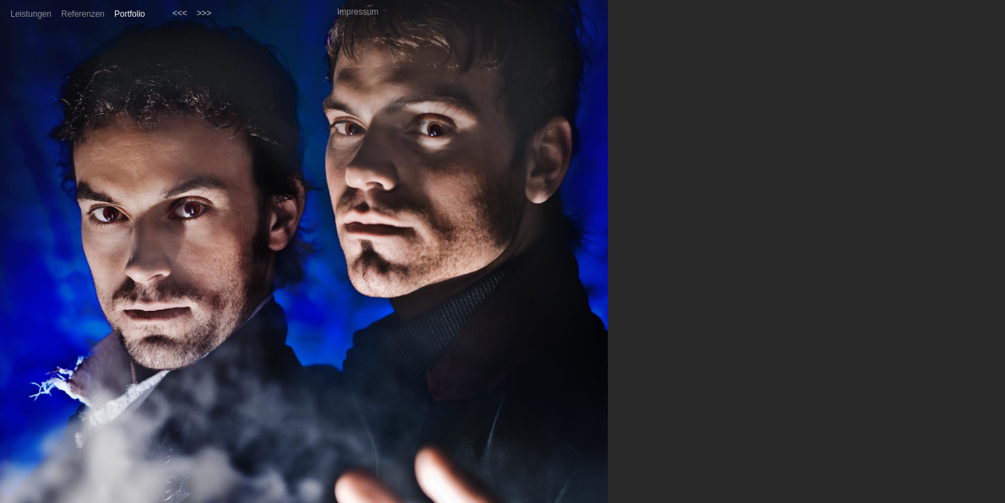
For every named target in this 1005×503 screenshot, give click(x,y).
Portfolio (129, 14)
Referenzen (83, 14)
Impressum (357, 12)
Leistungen (31, 14)
